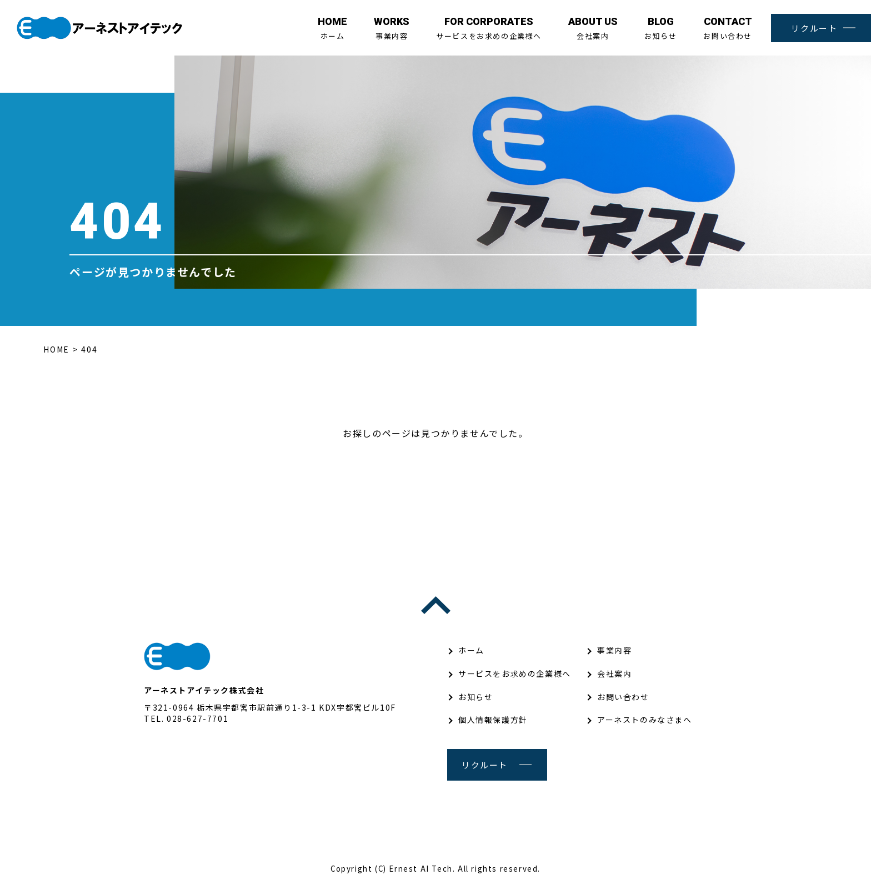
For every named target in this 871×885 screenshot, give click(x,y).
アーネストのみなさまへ (644, 719)
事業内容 (391, 28)
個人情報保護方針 (493, 719)
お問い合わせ (727, 28)
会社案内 (593, 28)
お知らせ (660, 28)
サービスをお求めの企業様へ (489, 28)
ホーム (332, 28)
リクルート (814, 28)
